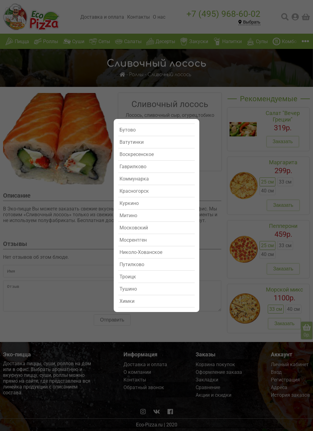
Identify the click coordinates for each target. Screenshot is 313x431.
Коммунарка (134, 179)
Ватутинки (132, 142)
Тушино (128, 289)
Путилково (132, 264)
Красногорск (134, 191)
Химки (127, 301)
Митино (128, 215)
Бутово (128, 130)
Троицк (128, 277)
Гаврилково (133, 166)
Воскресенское (137, 154)
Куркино (129, 203)
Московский (134, 228)
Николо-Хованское (141, 252)
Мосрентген (133, 240)
